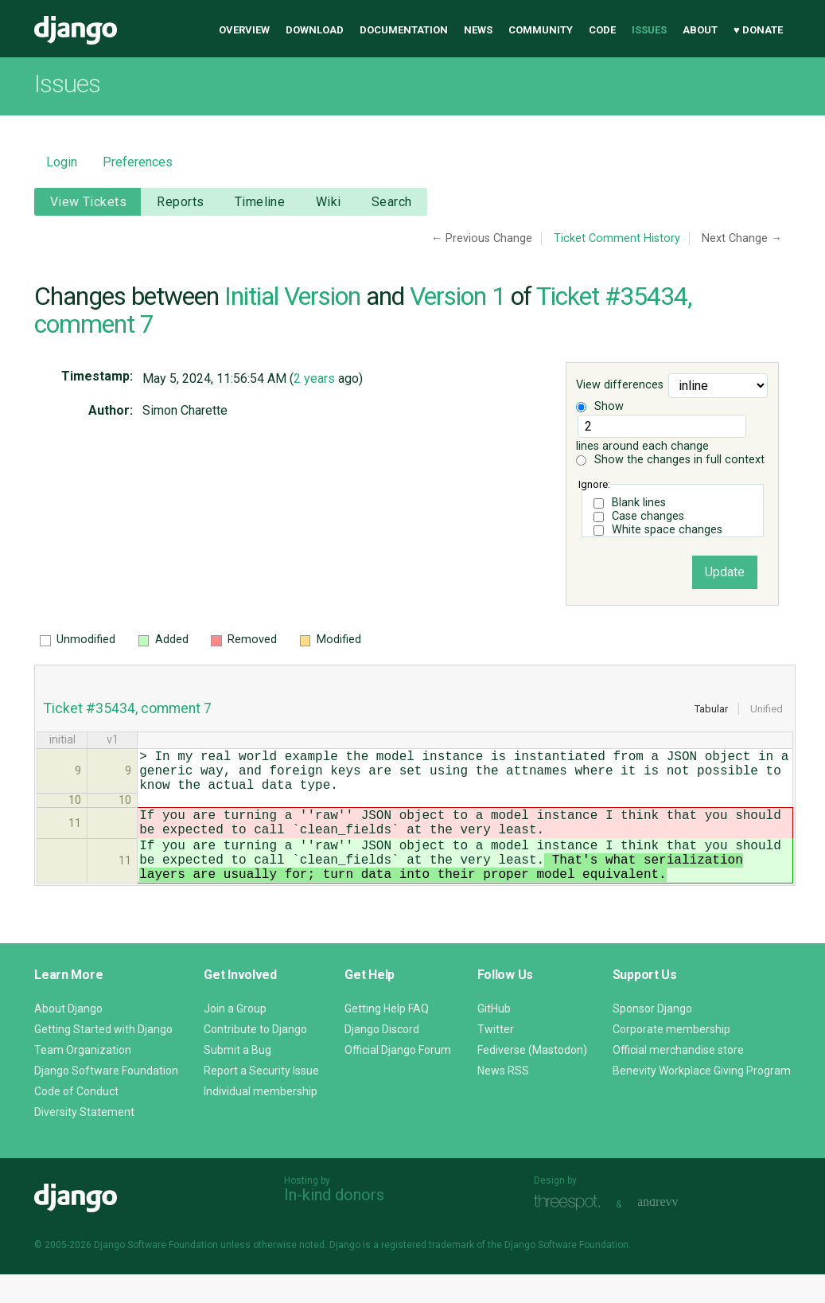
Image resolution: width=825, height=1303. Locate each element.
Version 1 (457, 296)
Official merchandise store (678, 1078)
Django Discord (381, 1057)
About (700, 30)
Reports (180, 201)
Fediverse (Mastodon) (532, 1078)
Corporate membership (671, 1057)
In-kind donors (334, 1223)
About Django (68, 1037)
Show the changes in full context (670, 459)
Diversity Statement (84, 1140)
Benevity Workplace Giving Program (702, 1099)
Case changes (648, 516)
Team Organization (82, 1078)
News (478, 30)
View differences (620, 385)
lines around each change (661, 434)
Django (75, 30)
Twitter (495, 1057)
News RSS (503, 1099)
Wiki (328, 201)
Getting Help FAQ (386, 1037)
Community (540, 30)
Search (392, 201)
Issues (649, 30)
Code (602, 30)
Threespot (571, 1231)
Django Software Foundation (106, 1099)
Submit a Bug (237, 1078)
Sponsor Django (652, 1037)
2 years (314, 378)
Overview (244, 30)
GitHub (494, 1037)
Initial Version (292, 296)
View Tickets (88, 201)
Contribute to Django (255, 1057)
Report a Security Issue (261, 1099)
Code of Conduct (76, 1120)
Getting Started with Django (103, 1057)
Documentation (404, 30)
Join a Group (235, 1037)
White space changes (667, 529)
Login (61, 162)
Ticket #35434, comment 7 (128, 708)
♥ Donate (758, 30)
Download (315, 30)
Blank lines (639, 502)
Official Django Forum (397, 1078)
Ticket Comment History (617, 238)
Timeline (260, 201)
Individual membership (260, 1120)
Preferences (138, 162)
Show (600, 406)
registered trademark (427, 1273)
